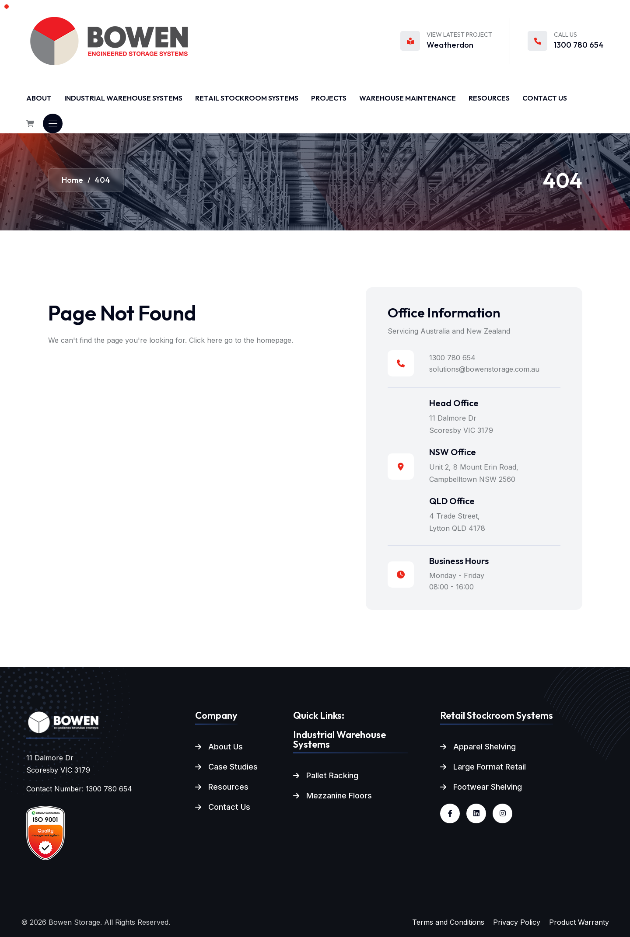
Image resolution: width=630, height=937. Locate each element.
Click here (205, 340)
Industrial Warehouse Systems (123, 98)
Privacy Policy (516, 922)
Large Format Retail (489, 766)
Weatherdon (450, 45)
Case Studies (233, 766)
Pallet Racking (332, 775)
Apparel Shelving (484, 746)
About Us (225, 746)
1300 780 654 (579, 45)
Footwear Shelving (487, 786)
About (39, 98)
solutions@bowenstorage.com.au (484, 369)
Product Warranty (579, 922)
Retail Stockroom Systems (246, 98)
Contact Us (544, 98)
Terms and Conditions (448, 922)
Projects (328, 98)
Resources (489, 98)
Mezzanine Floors (339, 795)
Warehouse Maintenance (407, 98)
